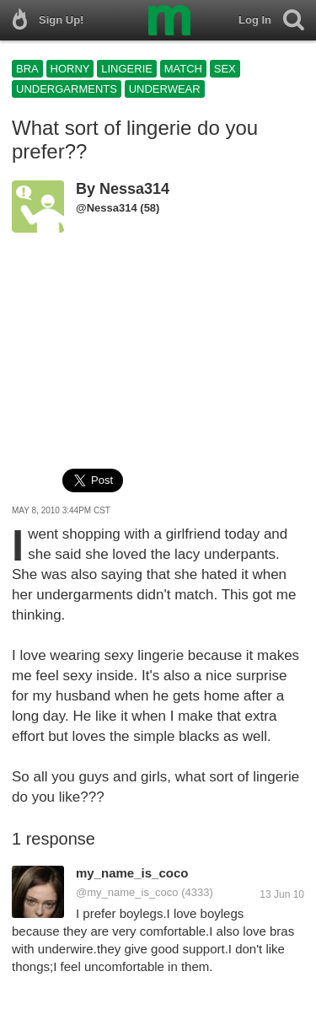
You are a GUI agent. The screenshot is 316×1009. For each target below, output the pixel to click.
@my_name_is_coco (127, 892)
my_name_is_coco (132, 873)
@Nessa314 (106, 207)
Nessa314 (134, 188)
